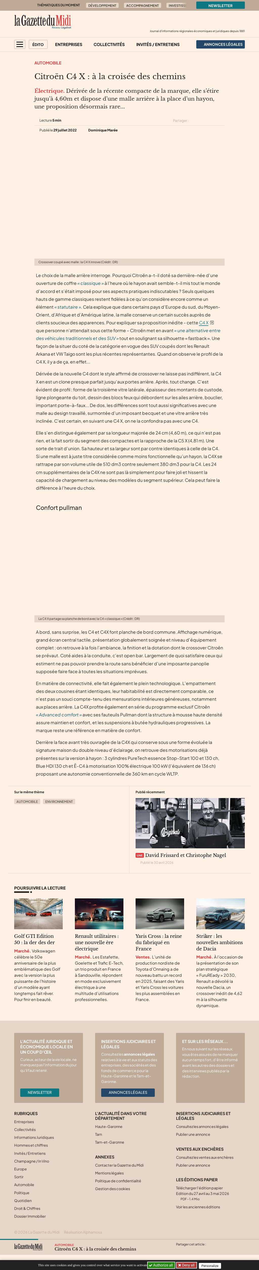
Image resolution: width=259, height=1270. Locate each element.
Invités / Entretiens (158, 44)
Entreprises (68, 44)
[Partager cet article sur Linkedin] (212, 120)
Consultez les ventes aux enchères (204, 1157)
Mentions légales (109, 1173)
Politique (21, 1192)
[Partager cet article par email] (221, 120)
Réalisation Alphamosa (83, 1232)
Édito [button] (38, 44)
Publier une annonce (193, 1134)
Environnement (59, 802)
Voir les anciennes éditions (198, 1207)
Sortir (19, 1176)
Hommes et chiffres (31, 1145)
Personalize (212, 1265)
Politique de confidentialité (118, 1180)
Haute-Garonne (108, 1126)
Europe (20, 1169)
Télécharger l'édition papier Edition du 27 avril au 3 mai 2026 (202, 1193)
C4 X (203, 322)
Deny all (188, 1265)
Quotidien (23, 1200)
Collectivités (109, 44)
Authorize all (161, 1265)
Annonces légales (128, 1092)
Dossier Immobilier (30, 1216)
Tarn (98, 1134)
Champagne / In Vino (31, 1161)
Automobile (47, 62)
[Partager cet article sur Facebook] (203, 120)
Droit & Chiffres (27, 1208)
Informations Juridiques (34, 1137)
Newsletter (220, 5)
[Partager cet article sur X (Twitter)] (194, 120)
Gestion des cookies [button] (112, 1188)
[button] (19, 44)
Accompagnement (142, 6)
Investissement (182, 6)
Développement (102, 6)
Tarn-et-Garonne (109, 1142)
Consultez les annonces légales (202, 1126)
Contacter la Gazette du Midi (119, 1165)
